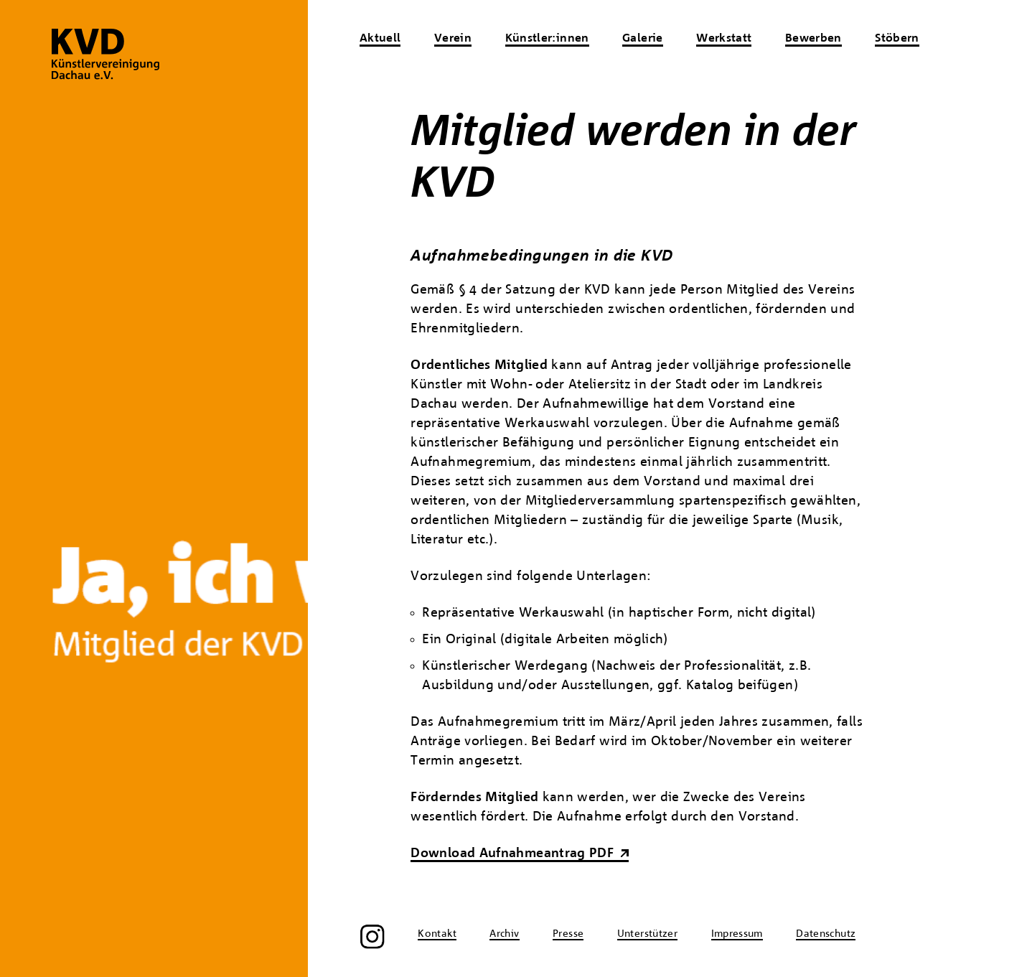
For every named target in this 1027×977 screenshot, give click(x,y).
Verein (453, 39)
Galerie (642, 39)
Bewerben (813, 39)
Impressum (737, 934)
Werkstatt (723, 39)
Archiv (504, 934)
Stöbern (897, 39)
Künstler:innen (547, 39)
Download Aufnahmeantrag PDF (512, 853)
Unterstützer (647, 934)
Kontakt (437, 934)
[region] (154, 488)
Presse (568, 934)
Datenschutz (825, 934)
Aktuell (380, 39)
